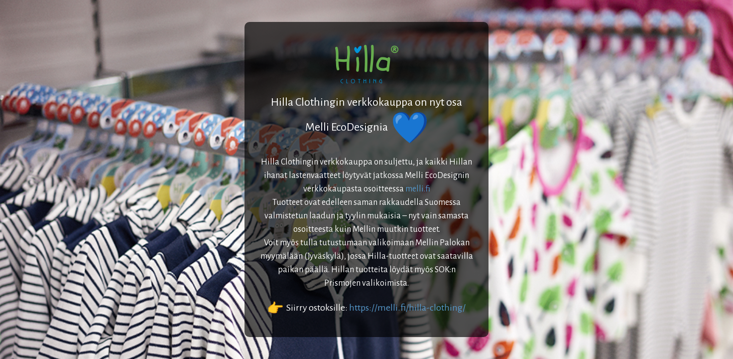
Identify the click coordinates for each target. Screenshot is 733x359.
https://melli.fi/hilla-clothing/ (407, 308)
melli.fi (417, 188)
